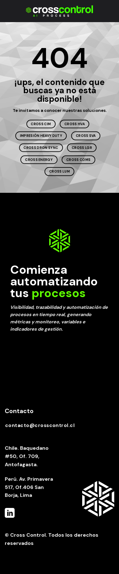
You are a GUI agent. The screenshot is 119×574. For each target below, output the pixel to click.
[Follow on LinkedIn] (10, 513)
